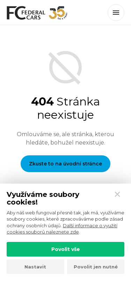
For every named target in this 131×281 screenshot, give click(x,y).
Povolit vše (65, 249)
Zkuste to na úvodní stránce (65, 164)
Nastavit (35, 266)
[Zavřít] (117, 194)
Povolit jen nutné (96, 266)
